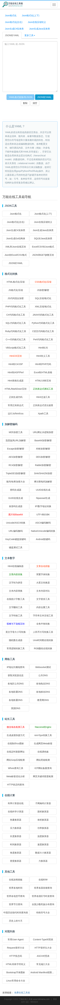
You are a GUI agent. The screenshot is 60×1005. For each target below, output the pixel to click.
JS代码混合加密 (16, 298)
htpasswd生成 (43, 498)
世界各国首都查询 (43, 888)
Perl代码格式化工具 (43, 339)
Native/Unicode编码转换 (43, 531)
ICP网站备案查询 (43, 768)
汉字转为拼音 (15, 582)
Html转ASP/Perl (16, 372)
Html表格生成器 (16, 380)
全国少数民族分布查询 (43, 904)
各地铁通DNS (16, 700)
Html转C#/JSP (15, 364)
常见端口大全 (43, 964)
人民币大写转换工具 (43, 632)
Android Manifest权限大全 (43, 972)
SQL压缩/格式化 (43, 298)
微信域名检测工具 (16, 727)
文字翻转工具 (15, 607)
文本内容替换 (15, 591)
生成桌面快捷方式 (16, 735)
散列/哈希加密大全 (15, 481)
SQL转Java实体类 (43, 238)
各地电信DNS (43, 683)
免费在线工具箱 (22, 992)
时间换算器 (15, 844)
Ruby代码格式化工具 (15, 331)
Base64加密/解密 (43, 440)
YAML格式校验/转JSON (20, 97)
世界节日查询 (15, 904)
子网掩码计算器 (43, 803)
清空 (35, 103)
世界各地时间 (15, 888)
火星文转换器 (43, 582)
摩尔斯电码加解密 (43, 481)
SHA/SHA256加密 (43, 473)
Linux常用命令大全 (15, 980)
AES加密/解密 (16, 457)
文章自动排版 (43, 566)
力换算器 (43, 861)
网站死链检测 (43, 760)
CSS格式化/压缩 (43, 282)
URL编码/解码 (16, 531)
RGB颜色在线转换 (43, 648)
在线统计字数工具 (16, 599)
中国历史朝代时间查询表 (15, 912)
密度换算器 (15, 861)
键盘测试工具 (15, 547)
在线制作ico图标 (16, 743)
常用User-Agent (16, 939)
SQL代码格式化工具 (16, 323)
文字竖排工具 (43, 599)
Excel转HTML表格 (43, 372)
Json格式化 (10, 15)
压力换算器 (15, 828)
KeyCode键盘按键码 (15, 539)
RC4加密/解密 (16, 465)
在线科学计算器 (16, 811)
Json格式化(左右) (13, 22)
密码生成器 (15, 490)
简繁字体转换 (43, 574)
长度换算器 (15, 836)
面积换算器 (43, 811)
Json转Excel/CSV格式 (16, 255)
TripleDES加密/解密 (15, 473)
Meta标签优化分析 (15, 776)
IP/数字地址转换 (43, 506)
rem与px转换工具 (43, 735)
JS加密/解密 (43, 290)
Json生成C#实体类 (14, 28)
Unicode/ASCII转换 (15, 522)
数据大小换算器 (43, 852)
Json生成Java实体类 (39, 28)
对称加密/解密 (43, 448)
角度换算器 (15, 852)
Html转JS (43, 347)
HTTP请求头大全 (43, 947)
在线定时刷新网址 (16, 751)
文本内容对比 (43, 591)
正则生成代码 (15, 397)
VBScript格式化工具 (16, 347)
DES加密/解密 (43, 457)
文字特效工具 (15, 615)
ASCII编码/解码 (43, 522)
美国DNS (15, 708)
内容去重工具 (43, 607)
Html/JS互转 (15, 356)
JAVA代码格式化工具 (43, 314)
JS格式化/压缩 (15, 290)
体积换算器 (43, 819)
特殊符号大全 (43, 912)
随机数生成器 (15, 640)
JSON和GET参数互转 (43, 255)
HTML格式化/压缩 (16, 282)
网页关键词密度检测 (43, 776)
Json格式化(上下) (30, 15)
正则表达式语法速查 (43, 405)
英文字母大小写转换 (16, 632)
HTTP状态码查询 (15, 784)
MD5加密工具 (16, 432)
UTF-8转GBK (43, 514)
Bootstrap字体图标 (15, 972)
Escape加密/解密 (15, 448)
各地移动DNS (43, 692)
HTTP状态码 (15, 956)
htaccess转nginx (43, 727)
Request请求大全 (15, 947)
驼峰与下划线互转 (16, 623)
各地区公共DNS (16, 683)
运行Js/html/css (15, 413)
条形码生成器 (15, 506)
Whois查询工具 (15, 768)
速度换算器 (43, 844)
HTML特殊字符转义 (15, 964)
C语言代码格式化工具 (43, 331)
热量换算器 (15, 819)
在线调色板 (43, 751)
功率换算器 (43, 828)
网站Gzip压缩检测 (16, 760)
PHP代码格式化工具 (15, 306)
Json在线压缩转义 (37, 22)
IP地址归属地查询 (15, 667)
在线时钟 (43, 879)
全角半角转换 (43, 623)
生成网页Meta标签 (43, 743)
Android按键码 (43, 539)
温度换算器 (43, 836)
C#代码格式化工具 (15, 314)
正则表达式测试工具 (43, 389)
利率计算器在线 (16, 803)
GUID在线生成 (15, 498)
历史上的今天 (15, 920)
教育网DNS (43, 700)
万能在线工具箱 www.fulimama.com (34, 999)
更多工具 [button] (29, 35)
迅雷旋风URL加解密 (16, 440)
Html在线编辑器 (16, 566)
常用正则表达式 (16, 405)
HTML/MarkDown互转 (16, 389)
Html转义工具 (43, 356)
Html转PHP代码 (43, 364)
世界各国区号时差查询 (43, 896)
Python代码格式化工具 (43, 323)
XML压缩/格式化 (43, 306)
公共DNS (43, 675)
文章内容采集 (15, 574)
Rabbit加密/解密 (43, 465)
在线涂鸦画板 (15, 879)
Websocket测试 (43, 667)
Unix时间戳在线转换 (43, 640)
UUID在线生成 (43, 490)
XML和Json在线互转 (15, 246)
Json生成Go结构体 (15, 238)
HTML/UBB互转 (43, 380)
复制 (25, 103)
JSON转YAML (12, 35)
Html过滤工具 (43, 397)
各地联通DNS (16, 692)
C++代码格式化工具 (16, 339)
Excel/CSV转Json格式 (43, 246)
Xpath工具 (43, 413)
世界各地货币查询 (16, 896)
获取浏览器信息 (16, 675)
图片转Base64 (15, 514)
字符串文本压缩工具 (43, 615)
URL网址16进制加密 (43, 432)
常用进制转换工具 (16, 648)
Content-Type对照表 (43, 939)
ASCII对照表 (43, 956)
